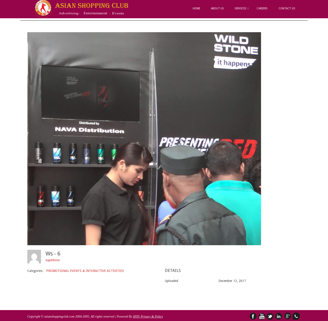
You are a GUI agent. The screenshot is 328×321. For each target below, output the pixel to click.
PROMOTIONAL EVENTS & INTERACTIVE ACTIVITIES (85, 271)
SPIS (136, 316)
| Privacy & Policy (151, 316)
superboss (53, 260)
